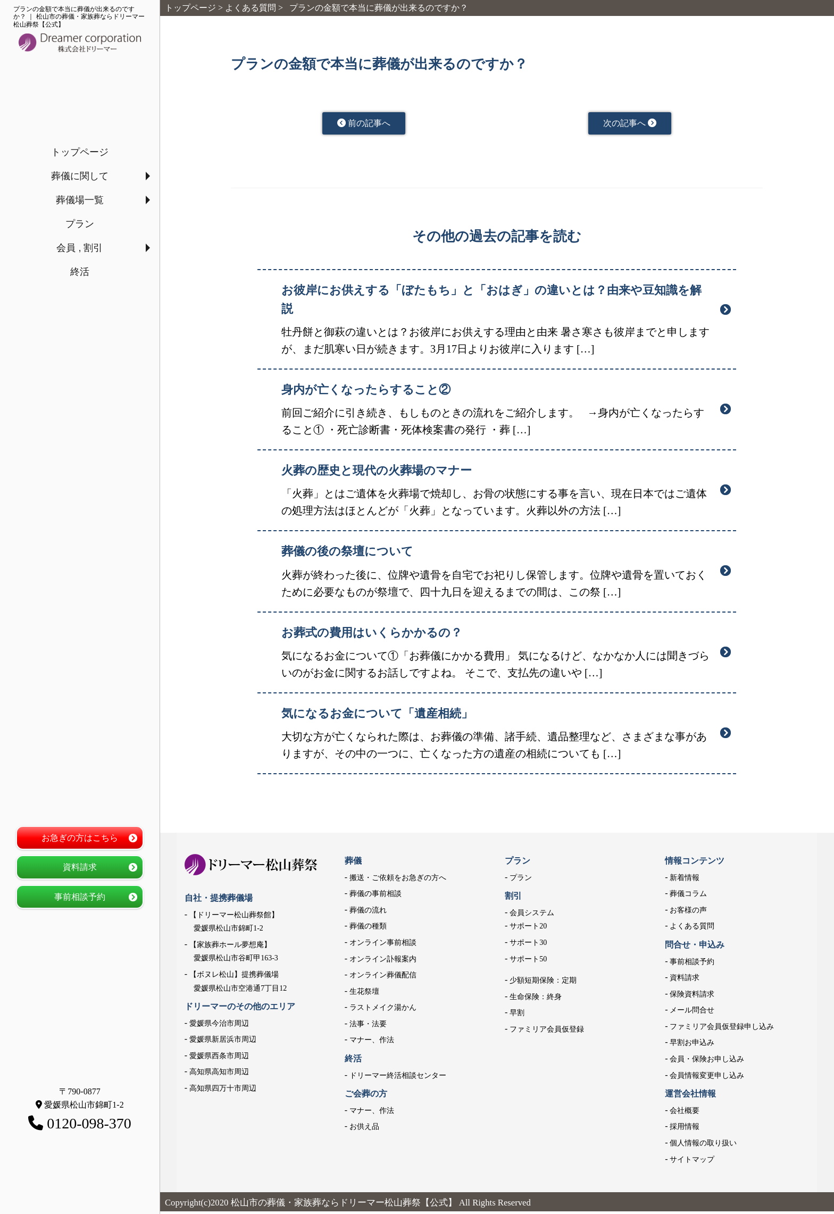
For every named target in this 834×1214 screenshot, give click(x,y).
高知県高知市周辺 (219, 1074)
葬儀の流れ (368, 913)
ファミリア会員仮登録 (547, 1032)
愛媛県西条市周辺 (219, 1058)
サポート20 (528, 929)
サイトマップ (692, 1162)
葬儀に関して (80, 176)
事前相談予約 (79, 896)
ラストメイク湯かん (382, 1010)
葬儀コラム (688, 896)
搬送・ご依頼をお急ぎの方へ (397, 880)
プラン (79, 224)
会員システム (532, 915)
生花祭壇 (364, 994)
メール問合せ (692, 1013)
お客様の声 (688, 913)
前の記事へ (364, 124)
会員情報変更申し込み (707, 1078)
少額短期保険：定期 (543, 983)
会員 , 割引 (79, 247)
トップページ (80, 152)
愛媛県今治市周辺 (219, 1026)
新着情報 (684, 880)
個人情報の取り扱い (703, 1146)
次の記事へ (630, 124)
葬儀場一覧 (80, 200)
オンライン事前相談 (382, 945)
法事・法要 (368, 1027)
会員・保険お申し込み (707, 1062)
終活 (79, 271)
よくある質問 (692, 929)
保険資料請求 (692, 997)
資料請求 (80, 867)
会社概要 (684, 1113)
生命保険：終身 (536, 999)
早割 (517, 1015)
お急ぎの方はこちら (79, 837)
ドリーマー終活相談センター (397, 1078)
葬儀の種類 (368, 929)
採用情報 (684, 1129)
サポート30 (528, 945)
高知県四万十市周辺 (222, 1091)
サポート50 (528, 961)
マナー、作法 (371, 1042)
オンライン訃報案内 (382, 961)
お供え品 (364, 1129)
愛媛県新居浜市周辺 (222, 1042)
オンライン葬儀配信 (382, 978)
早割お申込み (692, 1045)
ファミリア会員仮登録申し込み (722, 1029)
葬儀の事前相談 (375, 896)
